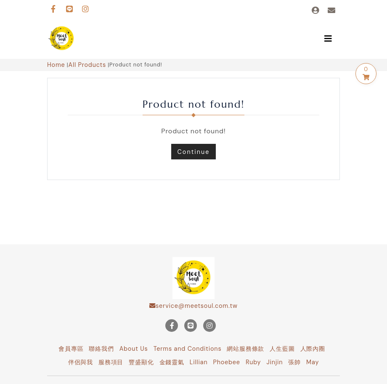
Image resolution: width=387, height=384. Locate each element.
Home (56, 65)
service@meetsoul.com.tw (193, 306)
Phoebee (226, 362)
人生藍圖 (282, 348)
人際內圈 (312, 348)
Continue (194, 152)
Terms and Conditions (188, 348)
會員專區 (70, 348)
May (312, 362)
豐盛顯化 (141, 362)
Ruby (253, 362)
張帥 (294, 362)
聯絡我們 (101, 348)
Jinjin (274, 362)
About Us (133, 348)
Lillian (199, 362)
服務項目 (110, 362)
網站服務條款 (245, 348)
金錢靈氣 (171, 362)
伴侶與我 (80, 362)
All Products (87, 65)
